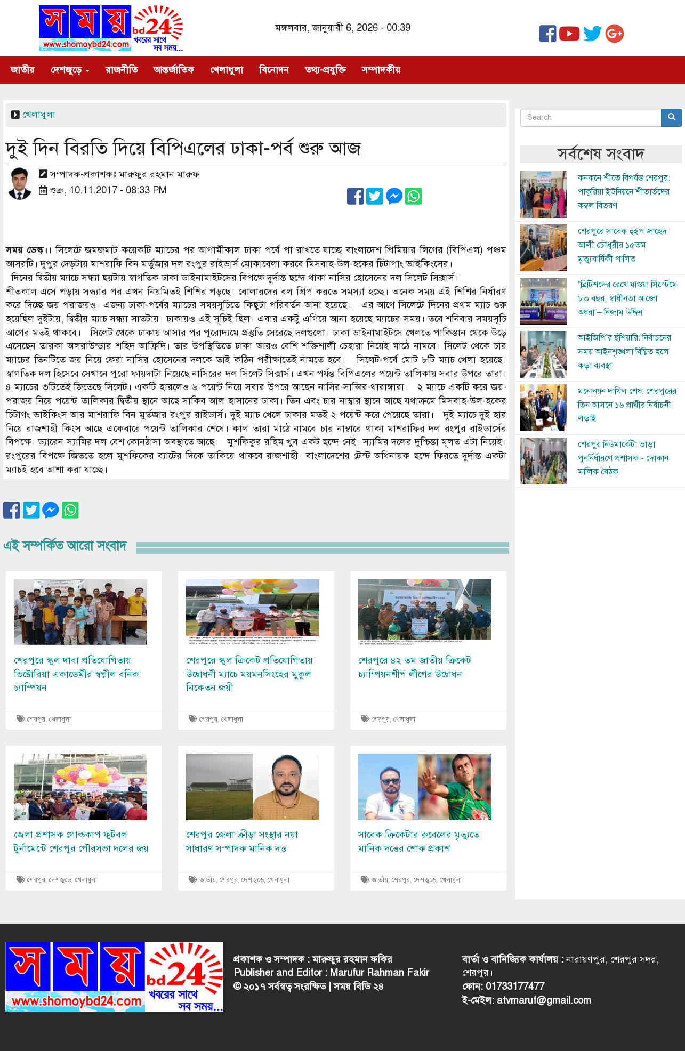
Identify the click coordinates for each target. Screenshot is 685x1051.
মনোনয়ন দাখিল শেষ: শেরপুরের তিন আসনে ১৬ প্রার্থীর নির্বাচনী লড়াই (627, 405)
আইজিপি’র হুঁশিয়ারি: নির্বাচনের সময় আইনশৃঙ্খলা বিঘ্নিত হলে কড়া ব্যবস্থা (624, 351)
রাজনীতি (122, 70)
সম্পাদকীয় (381, 70)
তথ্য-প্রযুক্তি (325, 70)
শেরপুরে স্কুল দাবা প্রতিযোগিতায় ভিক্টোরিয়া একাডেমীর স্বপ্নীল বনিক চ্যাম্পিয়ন (76, 673)
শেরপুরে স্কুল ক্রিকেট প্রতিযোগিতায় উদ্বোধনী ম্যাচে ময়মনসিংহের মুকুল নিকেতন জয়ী (249, 673)
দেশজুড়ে (70, 70)
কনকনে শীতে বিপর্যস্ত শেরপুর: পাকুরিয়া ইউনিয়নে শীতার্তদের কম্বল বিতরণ (624, 192)
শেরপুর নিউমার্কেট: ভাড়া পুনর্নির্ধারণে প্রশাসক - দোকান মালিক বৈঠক (623, 458)
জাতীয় (23, 70)
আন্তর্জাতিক (174, 70)
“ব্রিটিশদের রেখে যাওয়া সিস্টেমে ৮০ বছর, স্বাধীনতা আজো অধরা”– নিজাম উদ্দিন (628, 298)
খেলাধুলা (226, 70)
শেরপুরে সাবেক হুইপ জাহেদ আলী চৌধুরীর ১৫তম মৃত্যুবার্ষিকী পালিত (622, 245)
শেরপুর (36, 719)
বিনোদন (274, 70)
